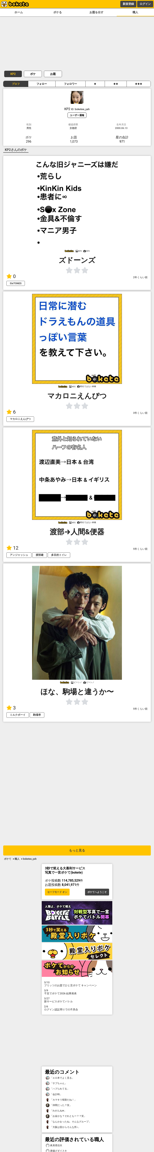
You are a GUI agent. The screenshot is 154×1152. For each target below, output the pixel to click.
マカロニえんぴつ (20, 418)
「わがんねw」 (56, 1111)
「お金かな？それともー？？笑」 (66, 1116)
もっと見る (77, 850)
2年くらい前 (140, 277)
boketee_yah (29, 859)
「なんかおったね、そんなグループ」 (68, 1122)
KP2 (13, 74)
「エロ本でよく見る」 (60, 1078)
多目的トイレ (59, 554)
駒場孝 (37, 714)
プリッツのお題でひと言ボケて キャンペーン (77, 984)
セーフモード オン (57, 892)
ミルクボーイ (17, 714)
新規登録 (128, 3)
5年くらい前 (140, 548)
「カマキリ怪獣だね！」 (61, 1100)
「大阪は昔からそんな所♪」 (63, 1127)
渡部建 (40, 554)
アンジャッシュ (19, 554)
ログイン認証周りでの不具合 (77, 1008)
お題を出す (96, 12)
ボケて (7, 859)
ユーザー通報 (77, 115)
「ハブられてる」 (57, 1089)
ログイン (145, 3)
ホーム (18, 12)
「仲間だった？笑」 (59, 1105)
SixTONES (15, 283)
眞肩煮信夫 (54, 1145)
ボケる (57, 12)
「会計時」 (54, 1094)
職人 (135, 12)
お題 (53, 74)
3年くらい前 (140, 412)
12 (12, 548)
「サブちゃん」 (56, 1083)
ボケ (33, 74)
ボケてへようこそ (97, 892)
